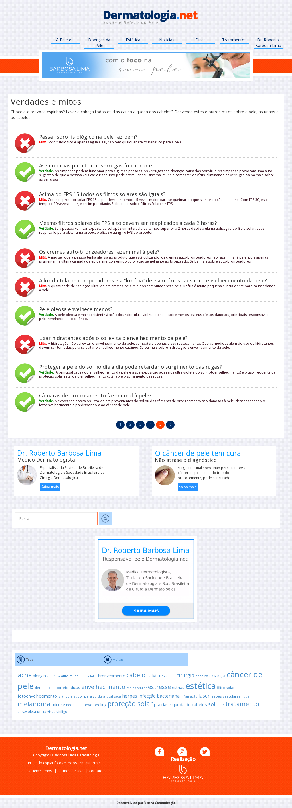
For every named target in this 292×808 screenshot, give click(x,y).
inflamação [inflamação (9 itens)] (189, 696)
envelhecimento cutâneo (100, 376)
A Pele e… (65, 39)
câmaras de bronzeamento (179, 401)
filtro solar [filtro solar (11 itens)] (226, 687)
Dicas (200, 39)
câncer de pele (118, 405)
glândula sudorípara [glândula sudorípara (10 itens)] (75, 696)
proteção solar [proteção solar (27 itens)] (130, 703)
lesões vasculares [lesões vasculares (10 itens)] (225, 696)
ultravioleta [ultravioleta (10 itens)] (27, 711)
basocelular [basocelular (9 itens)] (88, 676)
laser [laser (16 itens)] (204, 695)
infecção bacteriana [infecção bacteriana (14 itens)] (159, 696)
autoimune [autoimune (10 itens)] (69, 676)
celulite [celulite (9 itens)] (169, 676)
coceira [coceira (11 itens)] (202, 675)
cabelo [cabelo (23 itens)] (136, 675)
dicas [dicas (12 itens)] (75, 687)
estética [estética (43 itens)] (200, 686)
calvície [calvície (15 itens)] (155, 675)
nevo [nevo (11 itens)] (88, 704)
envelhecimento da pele (209, 347)
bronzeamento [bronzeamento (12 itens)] (111, 675)
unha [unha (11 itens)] (41, 711)
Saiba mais (50, 486)
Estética (133, 39)
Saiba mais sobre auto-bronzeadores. (221, 261)
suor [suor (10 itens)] (220, 704)
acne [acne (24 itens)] (25, 674)
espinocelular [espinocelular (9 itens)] (136, 688)
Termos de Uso (70, 770)
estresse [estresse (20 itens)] (159, 687)
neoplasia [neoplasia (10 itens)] (74, 704)
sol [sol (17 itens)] (211, 703)
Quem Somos (41, 770)
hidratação (177, 347)
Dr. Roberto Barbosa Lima (268, 42)
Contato (95, 770)
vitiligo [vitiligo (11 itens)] (61, 711)
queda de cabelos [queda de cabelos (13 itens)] (189, 704)
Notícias (166, 39)
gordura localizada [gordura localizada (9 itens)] (107, 696)
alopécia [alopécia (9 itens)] (53, 676)
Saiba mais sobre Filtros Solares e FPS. (142, 203)
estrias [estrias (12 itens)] (178, 687)
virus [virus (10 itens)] (51, 711)
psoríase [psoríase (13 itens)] (162, 704)
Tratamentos (234, 39)
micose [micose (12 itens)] (58, 704)
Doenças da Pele (99, 42)
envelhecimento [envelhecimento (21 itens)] (103, 687)
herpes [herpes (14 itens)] (129, 696)
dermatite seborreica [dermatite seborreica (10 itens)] (52, 687)
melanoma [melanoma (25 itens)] (34, 703)
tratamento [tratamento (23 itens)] (242, 704)
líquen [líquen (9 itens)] (246, 696)
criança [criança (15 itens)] (217, 675)
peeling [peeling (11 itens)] (100, 704)
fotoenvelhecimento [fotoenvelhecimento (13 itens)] (37, 696)
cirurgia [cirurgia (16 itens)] (185, 675)
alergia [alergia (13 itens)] (39, 675)
